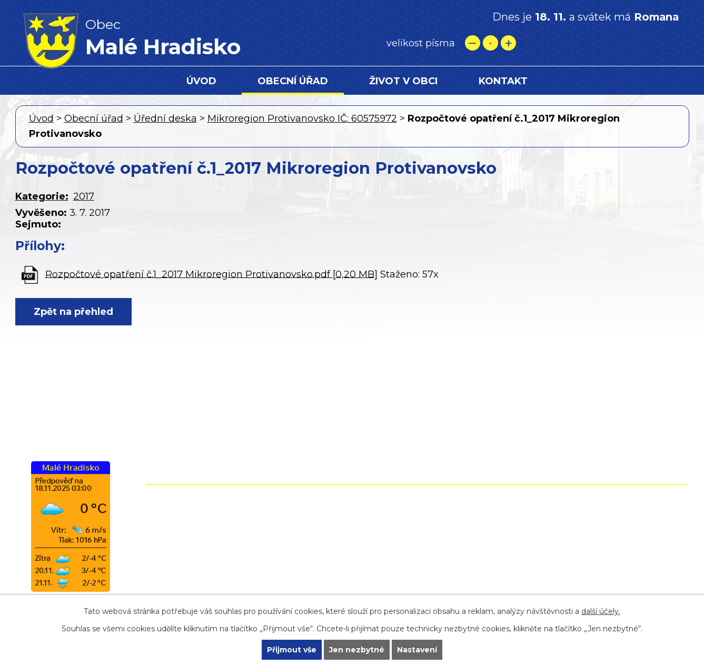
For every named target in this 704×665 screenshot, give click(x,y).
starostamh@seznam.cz (351, 567)
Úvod (201, 81)
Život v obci (403, 81)
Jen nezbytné (356, 649)
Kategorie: (41, 196)
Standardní (490, 43)
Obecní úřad (292, 81)
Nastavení (417, 649)
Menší (472, 43)
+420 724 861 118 (367, 537)
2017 (83, 196)
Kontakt (503, 81)
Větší (508, 43)
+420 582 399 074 (371, 522)
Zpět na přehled (73, 311)
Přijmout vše (291, 649)
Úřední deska (165, 118)
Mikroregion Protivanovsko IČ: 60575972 (302, 118)
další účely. (600, 611)
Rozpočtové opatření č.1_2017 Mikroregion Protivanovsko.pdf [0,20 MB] (211, 274)
